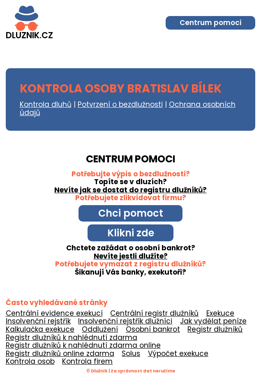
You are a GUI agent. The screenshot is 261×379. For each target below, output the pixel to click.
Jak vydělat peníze (213, 321)
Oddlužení (100, 329)
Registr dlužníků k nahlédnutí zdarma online (83, 345)
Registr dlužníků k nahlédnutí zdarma (71, 337)
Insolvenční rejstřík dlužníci (125, 321)
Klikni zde (130, 233)
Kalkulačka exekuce (40, 329)
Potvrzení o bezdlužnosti (120, 104)
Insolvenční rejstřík (38, 321)
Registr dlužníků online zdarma (60, 353)
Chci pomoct (130, 213)
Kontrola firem (87, 361)
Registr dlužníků (215, 329)
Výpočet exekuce (178, 353)
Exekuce (220, 313)
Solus (131, 353)
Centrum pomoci (210, 23)
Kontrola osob (30, 361)
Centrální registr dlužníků (154, 313)
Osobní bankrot (153, 329)
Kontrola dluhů (46, 104)
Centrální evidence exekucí (54, 313)
